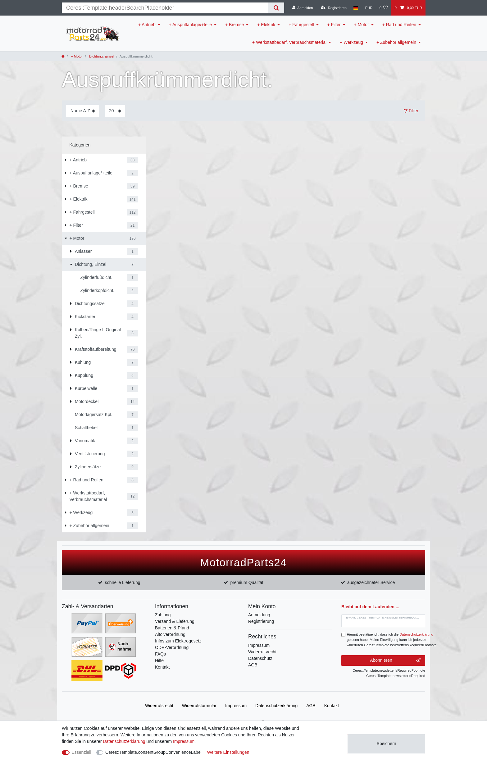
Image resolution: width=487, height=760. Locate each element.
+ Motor (361, 24)
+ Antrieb (147, 24)
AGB (252, 664)
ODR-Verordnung (172, 647)
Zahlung (163, 614)
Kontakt (162, 667)
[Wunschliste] (383, 8)
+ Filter (334, 24)
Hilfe (159, 660)
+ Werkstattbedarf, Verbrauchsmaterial (289, 42)
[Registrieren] (333, 8)
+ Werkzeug (351, 42)
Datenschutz (260, 658)
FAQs (160, 653)
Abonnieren (395, 660)
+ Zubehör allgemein (396, 42)
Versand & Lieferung (174, 621)
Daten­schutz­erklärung (276, 705)
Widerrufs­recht (159, 705)
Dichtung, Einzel (101, 56)
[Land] (356, 8)
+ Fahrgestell (301, 24)
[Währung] (369, 8)
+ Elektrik (266, 24)
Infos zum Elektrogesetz (178, 640)
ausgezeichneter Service (371, 582)
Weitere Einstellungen (228, 752)
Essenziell (81, 752)
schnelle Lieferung (122, 582)
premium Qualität (246, 582)
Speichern (386, 743)
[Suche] (276, 7)
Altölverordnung (170, 634)
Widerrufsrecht (262, 651)
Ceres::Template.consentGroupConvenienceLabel (153, 752)
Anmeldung (259, 614)
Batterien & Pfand (172, 627)
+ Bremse (234, 24)
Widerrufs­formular (199, 705)
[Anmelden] (302, 8)
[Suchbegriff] (165, 7)
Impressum (259, 645)
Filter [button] (411, 111)
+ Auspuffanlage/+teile (190, 24)
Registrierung (261, 621)
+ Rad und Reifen (399, 24)
